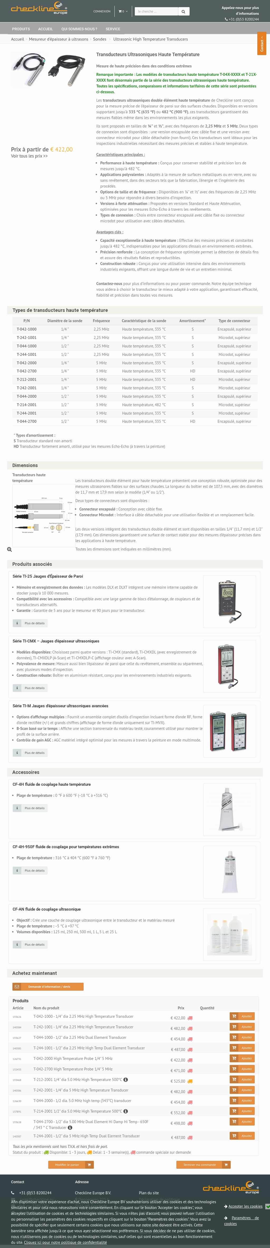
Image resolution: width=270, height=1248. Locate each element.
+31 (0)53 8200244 (240, 13)
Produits (21, 29)
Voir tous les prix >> (29, 156)
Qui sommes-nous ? (79, 29)
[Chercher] (184, 11)
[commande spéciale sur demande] (189, 1021)
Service (113, 29)
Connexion (101, 11)
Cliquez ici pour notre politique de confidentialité (65, 1242)
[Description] (128, 1082)
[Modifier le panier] (71, 1168)
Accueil (45, 29)
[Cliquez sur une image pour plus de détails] (30, 626)
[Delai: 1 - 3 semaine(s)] (189, 1084)
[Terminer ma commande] (203, 1168)
